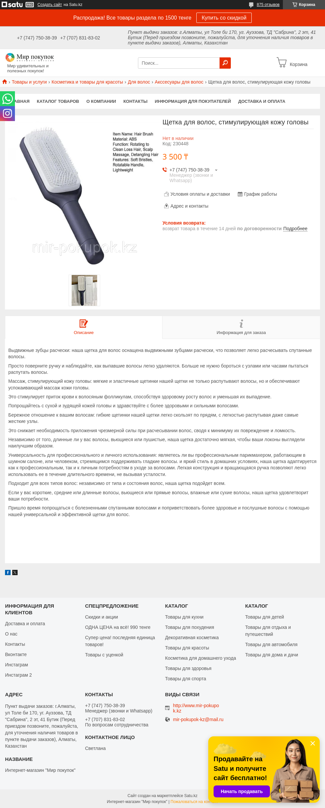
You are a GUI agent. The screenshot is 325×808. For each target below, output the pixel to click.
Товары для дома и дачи (271, 654)
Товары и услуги (29, 82)
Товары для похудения (189, 627)
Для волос (139, 82)
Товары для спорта (185, 678)
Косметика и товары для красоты (87, 82)
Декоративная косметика (192, 637)
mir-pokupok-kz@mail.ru (198, 719)
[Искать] (225, 63)
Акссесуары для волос (179, 82)
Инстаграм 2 (18, 675)
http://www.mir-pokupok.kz (196, 708)
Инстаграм (16, 664)
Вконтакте (16, 654)
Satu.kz (190, 795)
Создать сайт (49, 4)
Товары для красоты (187, 647)
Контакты (135, 101)
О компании (101, 101)
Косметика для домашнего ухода (200, 658)
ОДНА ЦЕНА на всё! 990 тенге (117, 627)
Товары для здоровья (188, 668)
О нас (11, 634)
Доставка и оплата (261, 101)
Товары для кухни (184, 617)
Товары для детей (264, 617)
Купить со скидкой (224, 18)
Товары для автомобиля (271, 644)
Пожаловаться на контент (194, 801)
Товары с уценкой (104, 654)
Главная (19, 101)
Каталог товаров (58, 101)
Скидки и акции (101, 617)
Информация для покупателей (193, 101)
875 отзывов (268, 4)
